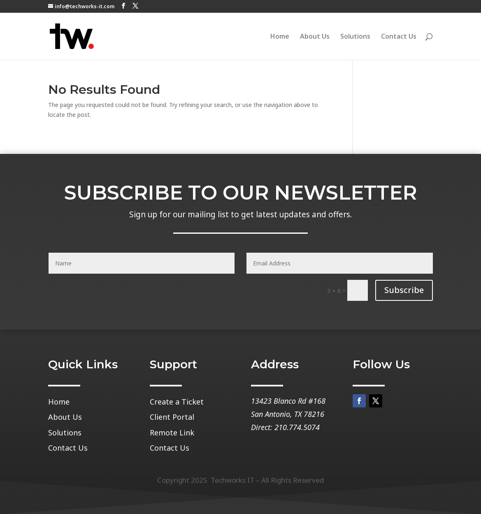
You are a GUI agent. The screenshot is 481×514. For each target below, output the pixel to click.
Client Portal (172, 417)
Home (279, 37)
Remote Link (172, 432)
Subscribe (404, 289)
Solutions (355, 37)
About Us (315, 37)
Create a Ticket (177, 402)
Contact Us (398, 37)
